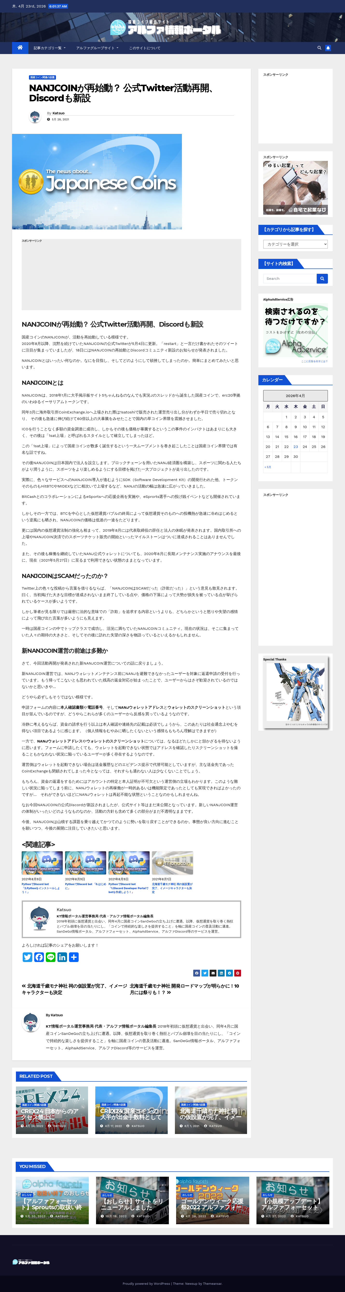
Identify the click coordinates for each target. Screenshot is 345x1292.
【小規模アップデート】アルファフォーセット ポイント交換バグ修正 (292, 1207)
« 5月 (268, 467)
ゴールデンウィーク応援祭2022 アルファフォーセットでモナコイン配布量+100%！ (212, 1210)
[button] (319, 48)
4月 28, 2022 (196, 1216)
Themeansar (212, 1283)
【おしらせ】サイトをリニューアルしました (132, 1204)
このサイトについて (145, 48)
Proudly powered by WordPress (147, 1283)
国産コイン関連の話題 (42, 77)
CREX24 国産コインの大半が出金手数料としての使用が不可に (131, 1117)
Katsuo (59, 113)
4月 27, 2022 (276, 1216)
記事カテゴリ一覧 (50, 48)
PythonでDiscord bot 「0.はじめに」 (85, 886)
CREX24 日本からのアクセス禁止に (49, 1114)
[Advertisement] (131, 276)
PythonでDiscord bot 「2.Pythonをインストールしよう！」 (41, 888)
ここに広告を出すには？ (314, 361)
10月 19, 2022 (116, 1216)
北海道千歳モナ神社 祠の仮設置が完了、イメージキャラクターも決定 (172, 888)
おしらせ (27, 1195)
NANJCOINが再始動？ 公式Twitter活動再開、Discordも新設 (123, 93)
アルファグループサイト (97, 48)
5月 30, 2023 (35, 1216)
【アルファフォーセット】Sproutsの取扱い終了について (51, 1207)
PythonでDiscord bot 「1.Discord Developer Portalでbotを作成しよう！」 (128, 888)
